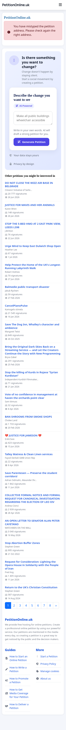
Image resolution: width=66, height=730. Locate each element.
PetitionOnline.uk (15, 5)
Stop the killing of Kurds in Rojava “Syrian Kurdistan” (31, 374)
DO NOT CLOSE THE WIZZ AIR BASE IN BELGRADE (29, 184)
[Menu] (60, 4)
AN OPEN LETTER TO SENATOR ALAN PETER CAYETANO (32, 522)
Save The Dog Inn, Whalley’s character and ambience (32, 326)
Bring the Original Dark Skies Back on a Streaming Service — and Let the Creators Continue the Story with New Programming (32, 350)
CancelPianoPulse (16, 305)
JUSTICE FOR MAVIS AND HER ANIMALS (30, 205)
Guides (10, 650)
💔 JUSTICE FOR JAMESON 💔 (23, 435)
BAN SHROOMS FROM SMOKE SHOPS (28, 416)
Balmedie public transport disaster (27, 287)
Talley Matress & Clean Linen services (29, 454)
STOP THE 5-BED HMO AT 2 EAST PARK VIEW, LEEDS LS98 (33, 225)
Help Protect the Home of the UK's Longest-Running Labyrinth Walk (33, 266)
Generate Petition (31, 142)
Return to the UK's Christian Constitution (31, 587)
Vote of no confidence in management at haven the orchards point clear (31, 396)
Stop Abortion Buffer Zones (22, 543)
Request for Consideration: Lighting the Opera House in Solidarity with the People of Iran (31, 565)
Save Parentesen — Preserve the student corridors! (31, 474)
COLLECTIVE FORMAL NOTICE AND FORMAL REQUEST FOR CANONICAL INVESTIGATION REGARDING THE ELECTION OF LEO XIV (32, 498)
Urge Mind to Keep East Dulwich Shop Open (33, 246)
